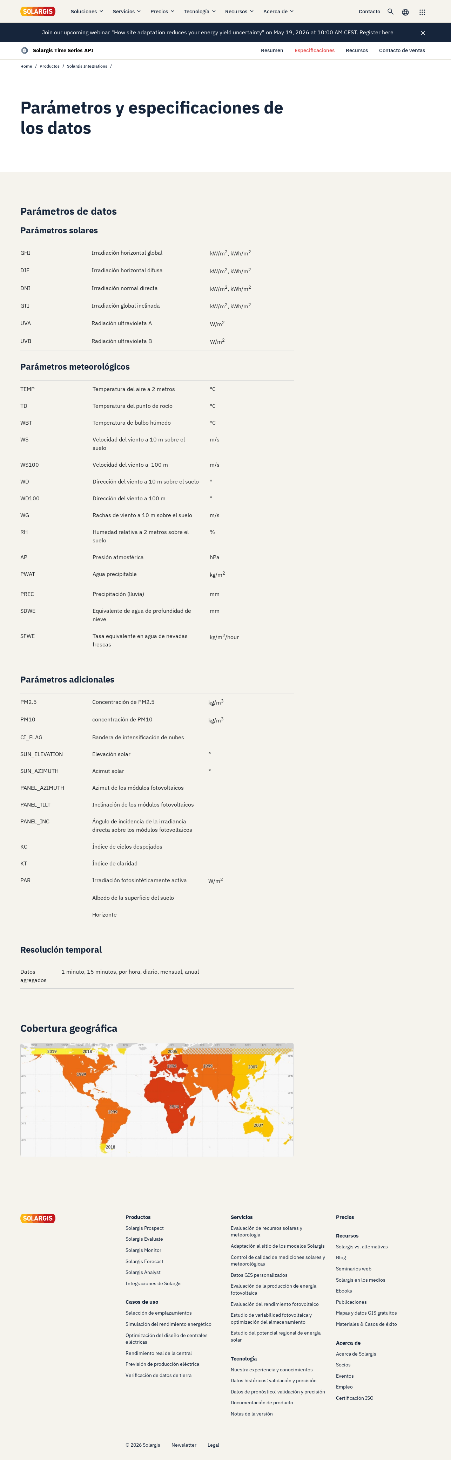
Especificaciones (315, 50)
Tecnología (200, 11)
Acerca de (279, 11)
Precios (162, 11)
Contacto (369, 11)
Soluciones (87, 11)
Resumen (272, 50)
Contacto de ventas (402, 50)
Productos (50, 66)
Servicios (127, 11)
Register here (376, 32)
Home (26, 66)
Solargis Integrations (87, 66)
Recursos (240, 11)
